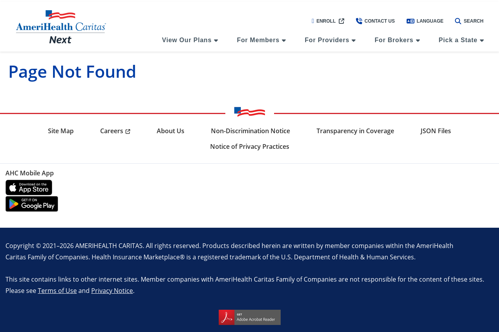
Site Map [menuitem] (61, 131)
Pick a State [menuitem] (458, 40)
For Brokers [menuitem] (394, 40)
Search (469, 21)
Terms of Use (57, 290)
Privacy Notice (112, 290)
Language (425, 21)
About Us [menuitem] (170, 131)
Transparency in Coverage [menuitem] (355, 131)
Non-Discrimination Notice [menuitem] (250, 131)
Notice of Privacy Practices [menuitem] (249, 146)
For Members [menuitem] (258, 40)
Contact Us (375, 21)
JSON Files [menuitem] (436, 131)
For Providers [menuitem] (327, 40)
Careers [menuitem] (111, 131)
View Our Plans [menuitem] (186, 40)
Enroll (324, 21)
